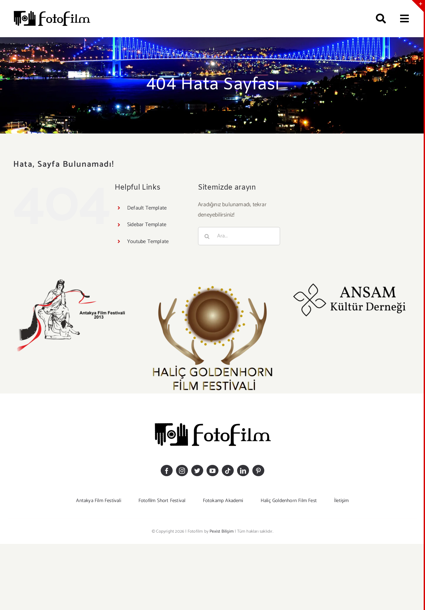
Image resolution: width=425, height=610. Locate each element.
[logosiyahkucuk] (51, 12)
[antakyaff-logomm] (74, 281)
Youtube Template (148, 241)
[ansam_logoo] (351, 281)
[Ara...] (239, 236)
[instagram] (182, 470)
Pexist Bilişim (222, 531)
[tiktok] (228, 470)
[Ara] (378, 19)
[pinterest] (258, 470)
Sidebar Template (146, 224)
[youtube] (212, 470)
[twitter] (197, 470)
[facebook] (167, 470)
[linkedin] (243, 470)
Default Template (147, 208)
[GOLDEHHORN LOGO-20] (212, 281)
